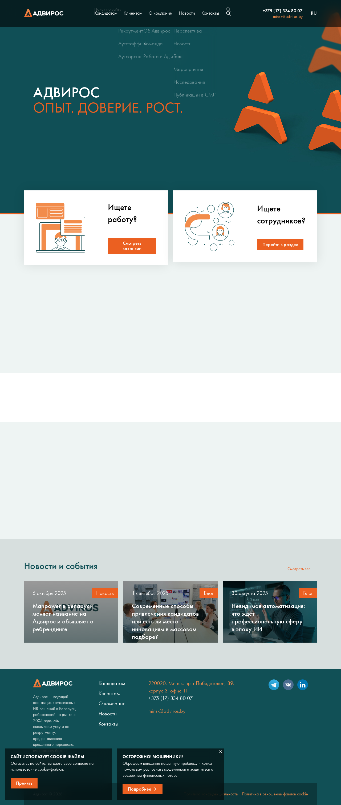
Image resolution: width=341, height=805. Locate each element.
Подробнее (139, 789)
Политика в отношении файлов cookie (275, 793)
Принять (24, 783)
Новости (187, 13)
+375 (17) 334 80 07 (283, 11)
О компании (160, 13)
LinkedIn (302, 684)
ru (314, 13)
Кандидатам (105, 13)
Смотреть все (299, 568)
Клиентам (133, 13)
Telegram (274, 684)
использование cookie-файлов (37, 769)
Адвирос (43, 13)
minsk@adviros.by (288, 16)
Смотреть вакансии (132, 245)
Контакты (210, 13)
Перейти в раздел (280, 244)
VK (288, 684)
